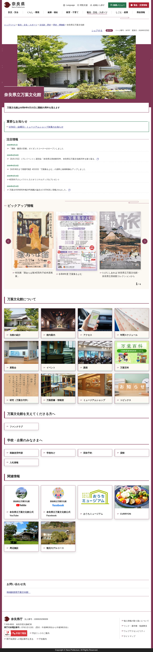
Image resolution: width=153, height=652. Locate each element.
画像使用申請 (16, 453)
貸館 (122, 453)
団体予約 (87, 453)
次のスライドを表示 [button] (144, 241)
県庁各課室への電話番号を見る (19, 639)
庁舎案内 (43, 639)
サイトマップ (129, 636)
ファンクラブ (16, 426)
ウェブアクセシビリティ (134, 631)
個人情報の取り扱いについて (136, 621)
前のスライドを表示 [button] (8, 241)
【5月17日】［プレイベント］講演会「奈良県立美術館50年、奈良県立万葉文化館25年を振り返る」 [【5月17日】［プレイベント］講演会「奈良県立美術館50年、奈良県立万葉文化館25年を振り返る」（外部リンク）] (52, 159)
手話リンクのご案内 (40, 633)
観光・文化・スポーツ (27, 25)
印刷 (110, 30)
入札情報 (14, 462)
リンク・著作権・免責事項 (135, 626)
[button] (69, 5)
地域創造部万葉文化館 (19, 592)
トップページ (10, 25)
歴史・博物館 (59, 25)
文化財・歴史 (45, 25)
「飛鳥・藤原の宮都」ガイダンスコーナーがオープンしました (36, 149)
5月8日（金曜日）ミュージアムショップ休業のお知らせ (36, 127)
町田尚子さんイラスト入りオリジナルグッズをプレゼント (34, 180)
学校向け (50, 453)
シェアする (97, 30)
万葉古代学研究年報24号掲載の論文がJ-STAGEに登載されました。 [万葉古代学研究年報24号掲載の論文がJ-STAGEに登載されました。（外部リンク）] (38, 190)
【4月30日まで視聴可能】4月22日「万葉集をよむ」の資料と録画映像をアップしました (47, 169)
